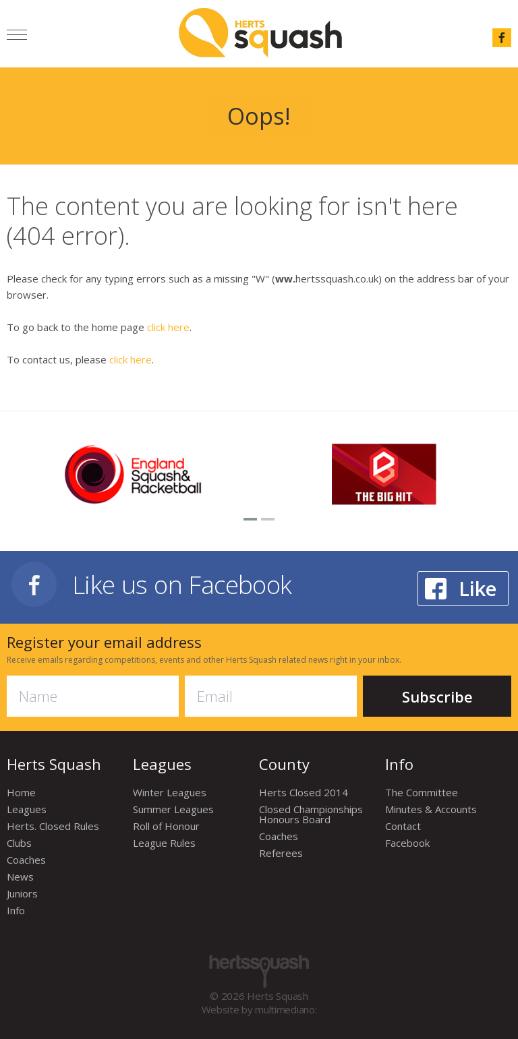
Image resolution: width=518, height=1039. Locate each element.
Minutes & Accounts (431, 809)
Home (21, 792)
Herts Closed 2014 (303, 792)
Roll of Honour (166, 826)
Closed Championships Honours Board (311, 814)
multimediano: (285, 1009)
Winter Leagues (169, 792)
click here (168, 327)
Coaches (26, 859)
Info (16, 910)
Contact (403, 826)
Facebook (407, 843)
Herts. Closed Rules (53, 826)
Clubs (19, 843)
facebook (501, 37)
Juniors (22, 893)
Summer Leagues (173, 809)
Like (477, 588)
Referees (281, 853)
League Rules (164, 843)
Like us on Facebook (182, 584)
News (20, 876)
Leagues (27, 809)
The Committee (421, 792)
